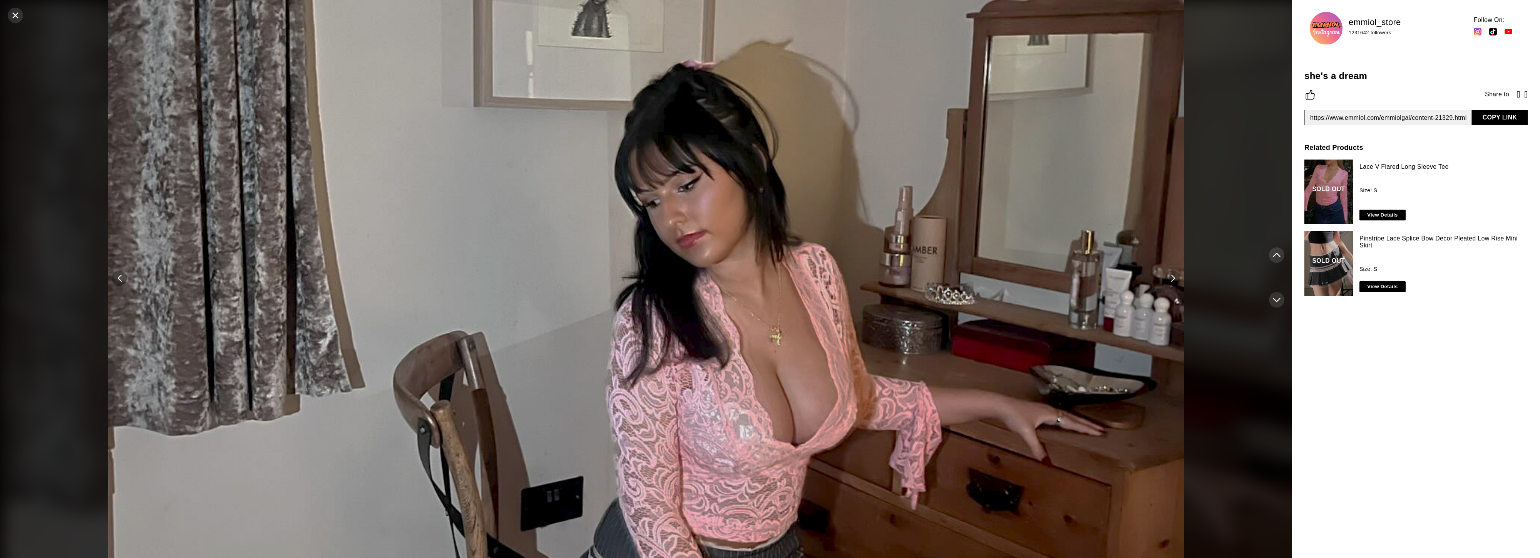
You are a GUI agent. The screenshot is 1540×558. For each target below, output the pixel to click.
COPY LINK (1500, 117)
